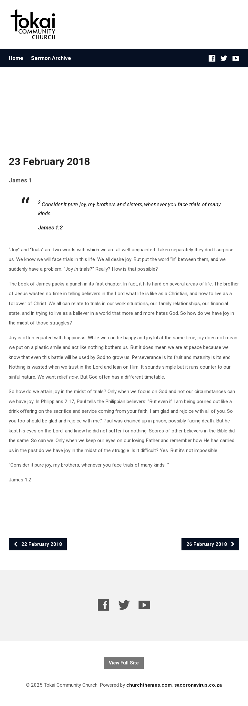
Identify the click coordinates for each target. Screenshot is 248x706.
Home (16, 58)
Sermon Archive (51, 58)
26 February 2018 (210, 544)
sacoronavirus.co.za (198, 685)
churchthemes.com (149, 685)
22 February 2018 (37, 544)
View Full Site (124, 663)
